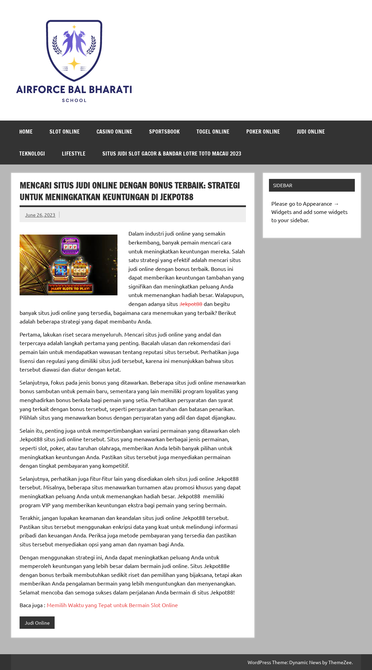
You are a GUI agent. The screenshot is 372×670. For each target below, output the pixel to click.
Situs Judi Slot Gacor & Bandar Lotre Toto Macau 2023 (171, 153)
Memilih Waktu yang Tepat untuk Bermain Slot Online (112, 604)
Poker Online (263, 131)
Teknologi (32, 153)
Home (26, 131)
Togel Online (212, 131)
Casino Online (114, 131)
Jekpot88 (190, 303)
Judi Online (311, 131)
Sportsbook (164, 131)
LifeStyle (74, 153)
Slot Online (64, 131)
